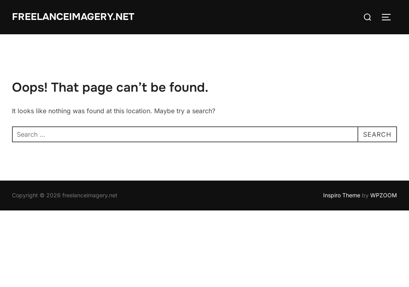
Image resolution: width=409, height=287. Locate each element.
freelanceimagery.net (73, 17)
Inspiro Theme (341, 195)
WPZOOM (383, 195)
